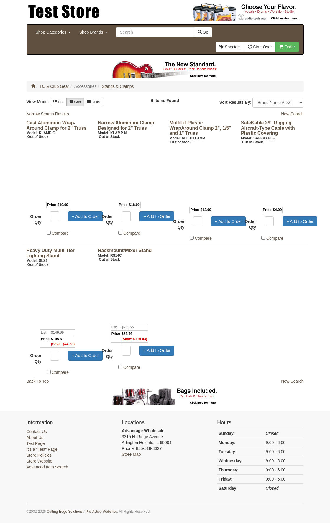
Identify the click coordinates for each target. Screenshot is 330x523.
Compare (60, 233)
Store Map (131, 454)
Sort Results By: (235, 102)
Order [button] (287, 47)
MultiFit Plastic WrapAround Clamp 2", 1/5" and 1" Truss (201, 128)
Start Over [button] (260, 47)
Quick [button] (94, 102)
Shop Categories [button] (53, 32)
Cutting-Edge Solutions (65, 511)
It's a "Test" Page (42, 449)
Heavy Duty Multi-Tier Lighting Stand (51, 253)
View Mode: (38, 101)
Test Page (36, 443)
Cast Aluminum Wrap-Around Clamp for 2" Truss (57, 125)
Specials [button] (229, 47)
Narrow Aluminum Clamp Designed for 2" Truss (126, 125)
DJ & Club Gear (54, 86)
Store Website (39, 461)
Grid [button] (75, 102)
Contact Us (37, 431)
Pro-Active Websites (101, 511)
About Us (35, 437)
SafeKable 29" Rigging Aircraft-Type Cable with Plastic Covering (268, 128)
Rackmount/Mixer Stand (125, 250)
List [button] (58, 102)
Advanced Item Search (47, 467)
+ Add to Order (85, 216)
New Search (292, 113)
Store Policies (39, 455)
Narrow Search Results (48, 113)
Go (203, 32)
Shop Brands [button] (93, 32)
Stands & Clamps (118, 86)
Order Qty (35, 219)
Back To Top (38, 381)
